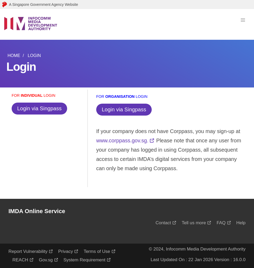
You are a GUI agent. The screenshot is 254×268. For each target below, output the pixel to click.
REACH (20, 259)
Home (13, 55)
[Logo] (30, 24)
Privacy (65, 251)
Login (34, 55)
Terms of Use (97, 251)
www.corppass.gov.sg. (122, 140)
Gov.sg (46, 259)
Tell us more (194, 222)
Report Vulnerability (28, 251)
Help (241, 222)
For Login (34, 95)
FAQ (221, 222)
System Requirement (84, 259)
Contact (163, 222)
